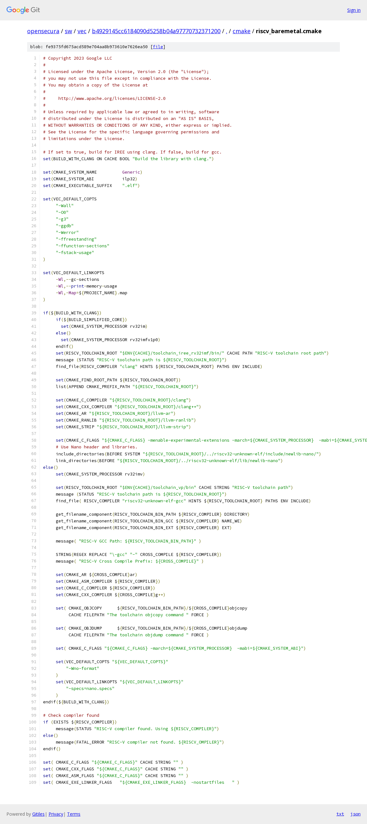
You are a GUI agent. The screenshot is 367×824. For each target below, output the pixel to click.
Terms (73, 814)
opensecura (43, 31)
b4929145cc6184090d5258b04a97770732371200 (156, 31)
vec (82, 31)
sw (68, 31)
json (355, 814)
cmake (242, 31)
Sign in (354, 10)
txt (340, 814)
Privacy (56, 814)
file (158, 46)
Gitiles (38, 814)
